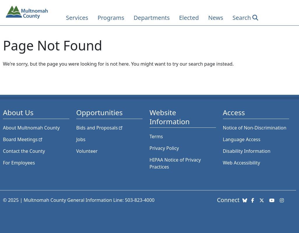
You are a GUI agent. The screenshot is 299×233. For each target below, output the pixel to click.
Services (77, 18)
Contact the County (24, 151)
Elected (189, 18)
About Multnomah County (31, 128)
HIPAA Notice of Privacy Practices (175, 163)
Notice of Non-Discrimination (254, 128)
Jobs (81, 139)
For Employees (19, 163)
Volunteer (87, 151)
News (215, 18)
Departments (151, 18)
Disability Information (246, 151)
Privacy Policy (164, 148)
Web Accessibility (241, 163)
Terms (156, 136)
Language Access (242, 139)
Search (242, 18)
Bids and (100, 128)
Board (23, 139)
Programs (111, 18)
